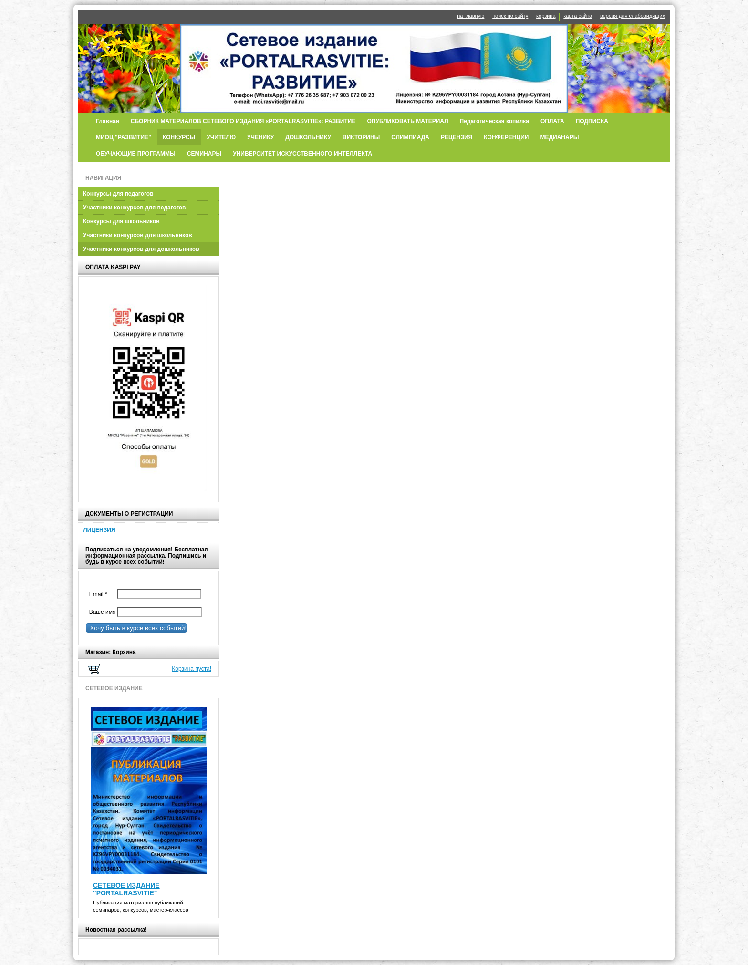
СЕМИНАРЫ (204, 153)
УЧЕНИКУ (260, 137)
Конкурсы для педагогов (118, 193)
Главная (107, 121)
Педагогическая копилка (494, 121)
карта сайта (577, 16)
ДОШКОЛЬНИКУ (308, 137)
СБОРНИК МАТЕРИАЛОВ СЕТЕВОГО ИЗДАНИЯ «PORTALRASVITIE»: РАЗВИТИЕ (243, 121)
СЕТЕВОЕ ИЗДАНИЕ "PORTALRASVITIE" (126, 889)
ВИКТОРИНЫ (361, 137)
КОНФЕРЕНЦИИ (506, 137)
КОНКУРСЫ (179, 137)
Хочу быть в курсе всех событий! (136, 628)
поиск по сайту (510, 16)
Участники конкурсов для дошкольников (141, 249)
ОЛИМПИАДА (410, 137)
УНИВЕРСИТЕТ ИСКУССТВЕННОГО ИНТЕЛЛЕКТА (302, 153)
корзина (545, 16)
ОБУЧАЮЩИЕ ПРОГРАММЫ (136, 153)
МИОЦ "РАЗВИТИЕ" (123, 137)
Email (100, 594)
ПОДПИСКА (592, 121)
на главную (470, 16)
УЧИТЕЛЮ (221, 137)
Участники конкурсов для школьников (137, 235)
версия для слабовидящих (632, 16)
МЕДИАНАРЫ (559, 137)
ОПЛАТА (552, 121)
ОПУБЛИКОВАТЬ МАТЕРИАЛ (407, 121)
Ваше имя (100, 612)
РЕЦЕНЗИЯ (456, 137)
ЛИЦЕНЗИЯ (99, 530)
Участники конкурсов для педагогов (134, 207)
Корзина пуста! (191, 668)
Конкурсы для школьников (121, 221)
